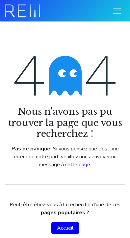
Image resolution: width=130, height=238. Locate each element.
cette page (77, 164)
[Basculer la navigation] (117, 11)
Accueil (65, 228)
